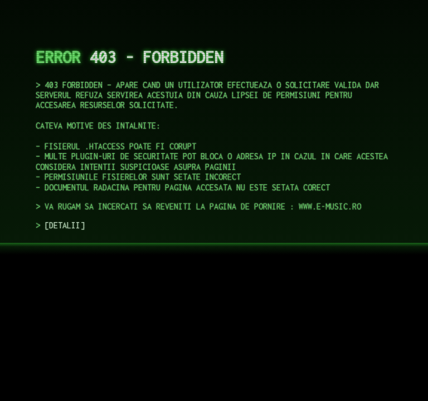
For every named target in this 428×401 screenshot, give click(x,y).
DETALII (64, 225)
